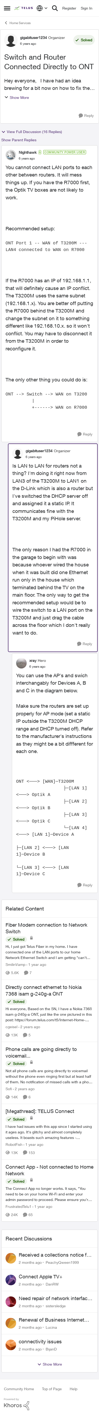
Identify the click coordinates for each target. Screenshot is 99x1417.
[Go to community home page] (24, 8)
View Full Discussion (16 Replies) (31, 131)
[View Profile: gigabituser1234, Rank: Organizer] (10, 40)
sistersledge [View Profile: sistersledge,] (56, 1305)
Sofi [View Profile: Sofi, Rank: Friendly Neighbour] (9, 1088)
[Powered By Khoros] (49, 1404)
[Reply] (86, 115)
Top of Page (52, 1389)
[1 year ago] (36, 964)
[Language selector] (42, 8)
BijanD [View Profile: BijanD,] (51, 1349)
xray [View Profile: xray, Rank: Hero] (32, 660)
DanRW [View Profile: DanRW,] (52, 1284)
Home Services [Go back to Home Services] (17, 23)
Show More (16, 97)
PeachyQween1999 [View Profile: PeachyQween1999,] (62, 1262)
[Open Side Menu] (7, 8)
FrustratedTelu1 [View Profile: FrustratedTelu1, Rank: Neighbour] (18, 1206)
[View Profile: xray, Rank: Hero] (21, 663)
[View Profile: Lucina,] (11, 1323)
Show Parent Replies (18, 140)
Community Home (19, 1389)
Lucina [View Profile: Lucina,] (51, 1327)
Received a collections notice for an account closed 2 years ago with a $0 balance (55, 1255)
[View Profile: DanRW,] (11, 1280)
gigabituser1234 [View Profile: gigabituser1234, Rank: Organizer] (33, 37)
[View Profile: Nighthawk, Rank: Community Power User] (11, 155)
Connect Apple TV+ (40, 1276)
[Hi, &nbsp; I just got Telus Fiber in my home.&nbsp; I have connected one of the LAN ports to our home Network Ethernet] (49, 952)
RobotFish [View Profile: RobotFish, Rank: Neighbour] (14, 1144)
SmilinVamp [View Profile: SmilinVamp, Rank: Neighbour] (15, 964)
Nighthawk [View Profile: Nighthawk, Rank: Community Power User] (27, 152)
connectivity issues (40, 1341)
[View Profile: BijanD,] (11, 1345)
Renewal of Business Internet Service (51, 1320)
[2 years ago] (29, 1026)
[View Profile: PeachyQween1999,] (11, 1258)
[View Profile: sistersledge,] (11, 1301)
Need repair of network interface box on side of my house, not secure (54, 1298)
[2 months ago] (30, 1262)
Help (73, 1389)
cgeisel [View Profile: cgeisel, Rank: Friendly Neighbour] (11, 1026)
